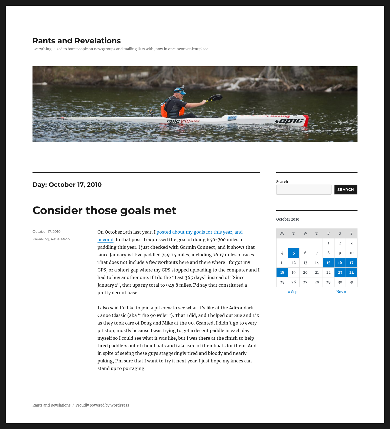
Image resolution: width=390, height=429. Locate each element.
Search (282, 181)
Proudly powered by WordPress (102, 405)
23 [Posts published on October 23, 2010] (340, 272)
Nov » (341, 292)
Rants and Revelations (76, 40)
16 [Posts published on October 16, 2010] (340, 262)
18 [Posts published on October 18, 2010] (282, 272)
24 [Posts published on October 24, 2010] (351, 272)
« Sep (292, 292)
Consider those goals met (104, 210)
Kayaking (40, 239)
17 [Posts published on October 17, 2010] (351, 262)
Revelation (60, 239)
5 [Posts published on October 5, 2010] (294, 253)
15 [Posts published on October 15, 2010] (328, 262)
